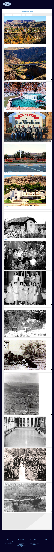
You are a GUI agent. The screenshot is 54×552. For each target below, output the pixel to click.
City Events (45, 541)
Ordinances (21, 542)
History (11, 541)
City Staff (11, 542)
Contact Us (48, 4)
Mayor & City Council (21, 541)
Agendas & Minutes (21, 543)
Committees (34, 544)
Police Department (32, 543)
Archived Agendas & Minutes (21, 545)
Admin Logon (10, 543)
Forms (21, 546)
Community (30, 4)
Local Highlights (46, 542)
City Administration (34, 541)
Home (24, 4)
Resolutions (21, 544)
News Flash (49, 541)
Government (36, 4)
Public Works (34, 542)
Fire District (37, 543)
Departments (42, 4)
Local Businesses (7, 541)
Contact (6, 543)
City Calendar (7, 542)
